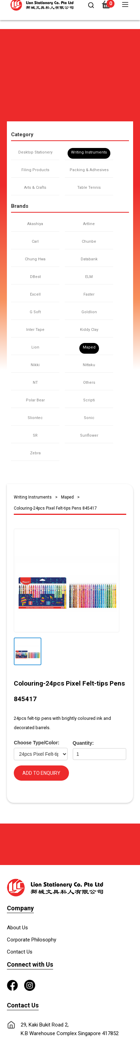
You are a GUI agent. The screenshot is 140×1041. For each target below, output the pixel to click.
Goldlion (89, 312)
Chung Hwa (35, 259)
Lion (35, 347)
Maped (89, 347)
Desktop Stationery (35, 152)
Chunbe (89, 241)
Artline (89, 224)
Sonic (89, 418)
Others (89, 382)
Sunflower (89, 435)
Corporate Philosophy (31, 940)
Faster (88, 294)
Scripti (89, 400)
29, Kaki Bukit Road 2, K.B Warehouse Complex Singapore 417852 (70, 1029)
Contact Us (19, 952)
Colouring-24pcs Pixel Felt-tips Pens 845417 (55, 508)
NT (35, 382)
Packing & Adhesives (89, 170)
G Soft (35, 312)
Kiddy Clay (89, 329)
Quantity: (83, 743)
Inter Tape (35, 329)
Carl (35, 241)
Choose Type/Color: (36, 742)
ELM (89, 277)
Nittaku (89, 365)
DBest (35, 277)
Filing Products (35, 170)
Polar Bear (35, 400)
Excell (35, 294)
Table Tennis (89, 187)
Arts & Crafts (35, 187)
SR (35, 435)
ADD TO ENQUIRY (41, 773)
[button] (9, 32)
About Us (17, 927)
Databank (89, 259)
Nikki (35, 365)
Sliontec (35, 418)
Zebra (35, 453)
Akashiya (35, 224)
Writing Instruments (89, 152)
